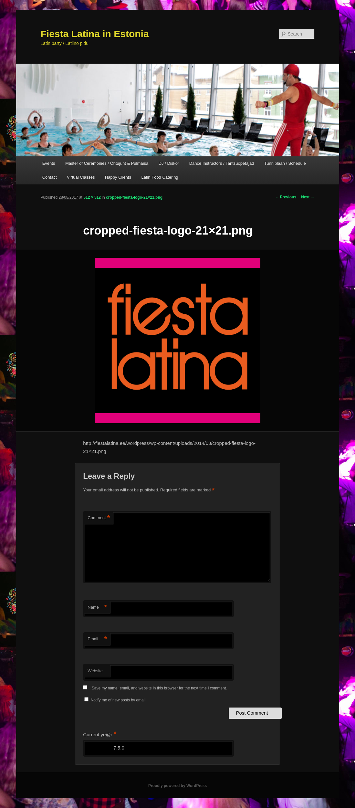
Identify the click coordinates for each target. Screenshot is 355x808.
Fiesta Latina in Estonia (95, 33)
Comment (99, 518)
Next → (307, 197)
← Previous (285, 197)
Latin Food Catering (159, 177)
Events (48, 163)
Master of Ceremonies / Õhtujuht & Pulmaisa (106, 163)
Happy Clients (118, 177)
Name (97, 607)
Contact (49, 177)
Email (97, 639)
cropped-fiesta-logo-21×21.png (134, 197)
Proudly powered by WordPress (177, 785)
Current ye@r (99, 734)
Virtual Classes (81, 177)
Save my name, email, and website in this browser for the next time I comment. (159, 688)
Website (95, 670)
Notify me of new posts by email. (119, 700)
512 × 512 (92, 197)
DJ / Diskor (169, 163)
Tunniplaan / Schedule (285, 163)
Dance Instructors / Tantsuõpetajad (221, 163)
